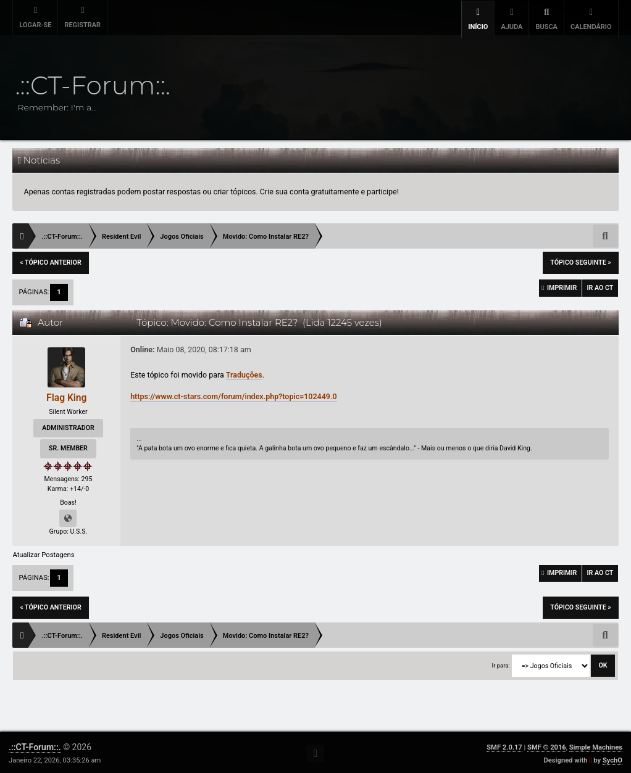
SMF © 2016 (546, 745)
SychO (612, 758)
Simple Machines (595, 745)
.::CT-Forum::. (35, 745)
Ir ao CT (597, 288)
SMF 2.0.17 (504, 745)
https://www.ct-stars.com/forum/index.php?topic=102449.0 (233, 394)
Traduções (244, 372)
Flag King (66, 395)
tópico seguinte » (580, 260)
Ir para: (501, 662)
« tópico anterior (50, 260)
